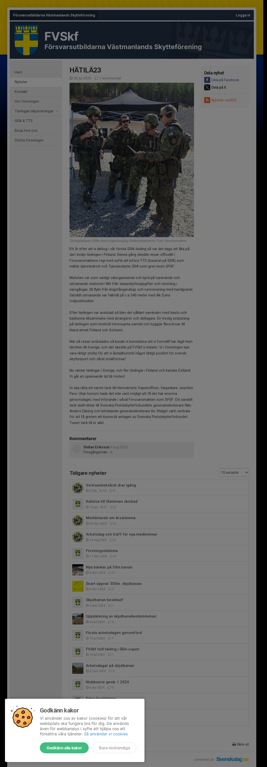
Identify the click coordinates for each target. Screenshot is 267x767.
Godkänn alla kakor (64, 747)
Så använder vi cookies (106, 733)
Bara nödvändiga (114, 747)
